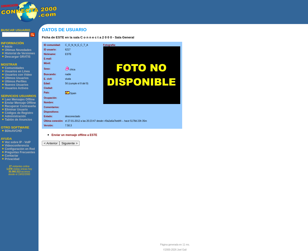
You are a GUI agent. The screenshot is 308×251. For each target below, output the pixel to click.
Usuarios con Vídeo (18, 74)
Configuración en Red (20, 149)
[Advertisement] (182, 12)
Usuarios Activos (16, 88)
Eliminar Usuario (16, 109)
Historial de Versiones (20, 53)
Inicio (8, 46)
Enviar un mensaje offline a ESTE (74, 135)
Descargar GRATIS (17, 56)
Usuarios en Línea (17, 71)
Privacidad (12, 159)
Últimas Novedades (18, 50)
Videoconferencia (17, 145)
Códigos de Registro (19, 113)
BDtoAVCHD (13, 131)
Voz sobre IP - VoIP (18, 142)
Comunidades (14, 68)
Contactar (11, 155)
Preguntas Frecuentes (20, 152)
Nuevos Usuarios (16, 84)
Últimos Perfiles (16, 81)
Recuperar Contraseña (20, 106)
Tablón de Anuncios (18, 119)
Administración (15, 116)
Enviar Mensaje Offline (20, 102)
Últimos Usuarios (17, 78)
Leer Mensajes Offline (20, 99)
